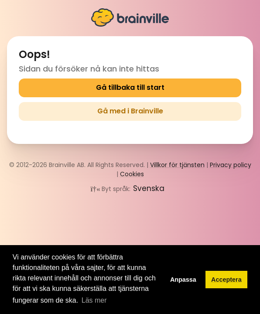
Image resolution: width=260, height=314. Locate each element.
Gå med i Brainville (130, 111)
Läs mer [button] (94, 300)
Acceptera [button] (226, 279)
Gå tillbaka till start (130, 87)
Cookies (132, 174)
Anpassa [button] (183, 279)
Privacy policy (230, 164)
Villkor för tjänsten (177, 164)
